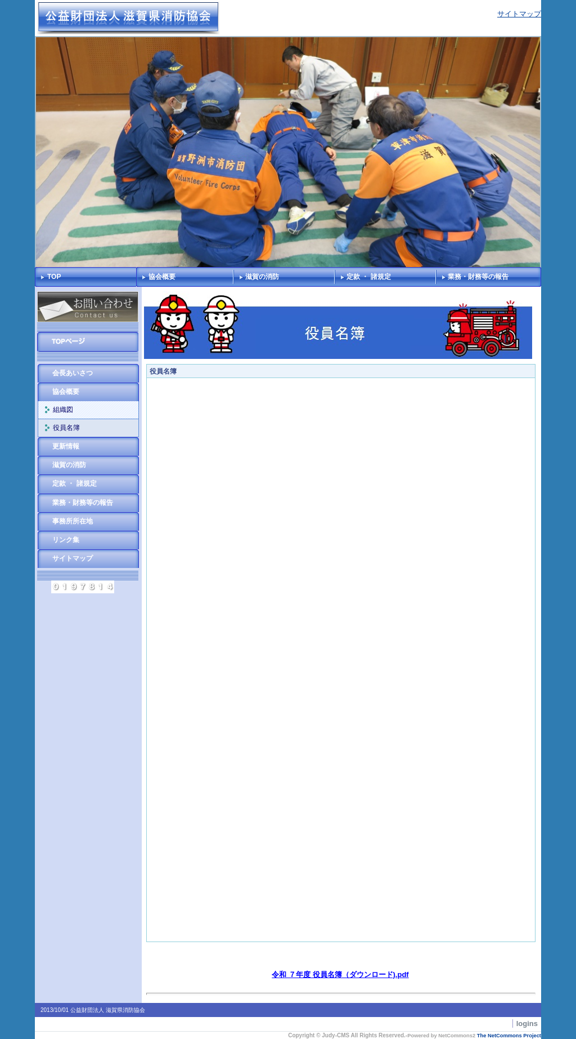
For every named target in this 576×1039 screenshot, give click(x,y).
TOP (54, 277)
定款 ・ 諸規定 (368, 277)
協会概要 (162, 277)
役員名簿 (66, 428)
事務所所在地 (72, 521)
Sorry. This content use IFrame (340, 660)
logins (527, 1023)
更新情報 (65, 446)
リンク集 (65, 540)
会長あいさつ (72, 373)
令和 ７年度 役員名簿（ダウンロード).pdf (340, 974)
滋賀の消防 (262, 277)
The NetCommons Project (509, 1035)
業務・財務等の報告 (478, 277)
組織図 (63, 410)
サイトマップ (519, 14)
